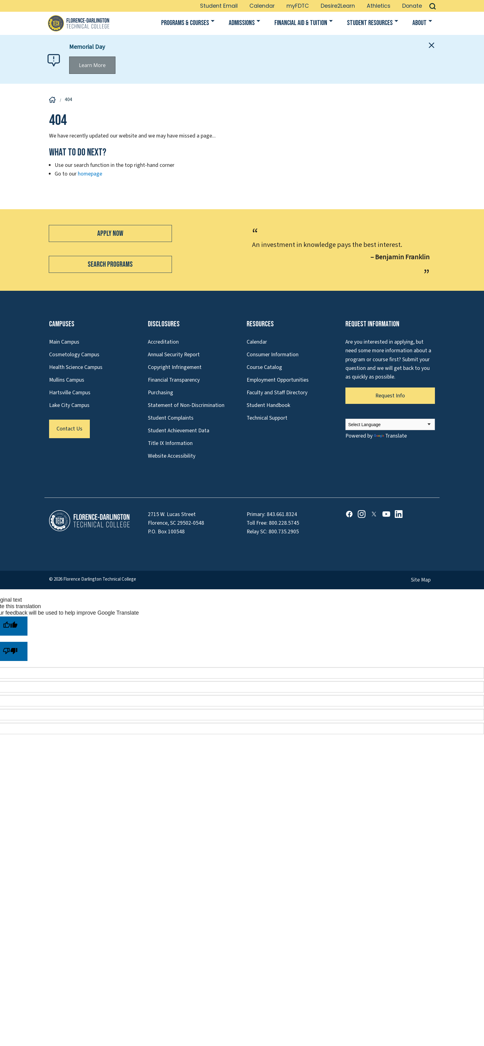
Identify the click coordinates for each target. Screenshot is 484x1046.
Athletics (378, 6)
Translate (390, 436)
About (419, 23)
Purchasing (160, 392)
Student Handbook (268, 405)
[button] (432, 6)
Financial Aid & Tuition (300, 23)
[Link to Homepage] (78, 23)
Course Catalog (264, 367)
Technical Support (267, 418)
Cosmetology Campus (74, 354)
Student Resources (370, 23)
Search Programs (110, 264)
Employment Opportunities (278, 380)
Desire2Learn (338, 6)
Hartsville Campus (69, 392)
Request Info (390, 396)
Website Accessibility (171, 456)
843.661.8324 (282, 514)
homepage (90, 174)
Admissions (242, 23)
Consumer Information (272, 354)
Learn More (92, 65)
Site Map (421, 580)
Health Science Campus (75, 367)
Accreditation (163, 342)
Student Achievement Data (178, 430)
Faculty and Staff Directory (277, 392)
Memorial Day (87, 47)
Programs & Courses (185, 23)
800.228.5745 (284, 523)
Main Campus (64, 342)
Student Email (219, 6)
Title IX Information (170, 443)
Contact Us (69, 429)
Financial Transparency (174, 380)
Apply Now (110, 233)
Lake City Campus (69, 405)
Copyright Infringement (175, 367)
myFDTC (297, 6)
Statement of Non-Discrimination (186, 405)
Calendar (262, 6)
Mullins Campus (66, 380)
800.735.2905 (284, 532)
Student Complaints (171, 418)
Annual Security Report (174, 354)
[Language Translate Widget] (390, 424)
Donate (412, 6)
